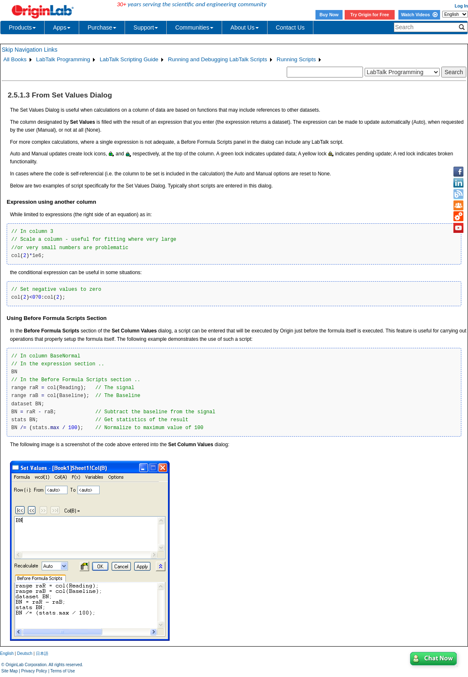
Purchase (102, 27)
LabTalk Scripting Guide (129, 59)
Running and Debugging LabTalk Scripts (217, 59)
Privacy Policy (34, 671)
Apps (61, 27)
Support (145, 27)
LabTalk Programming (63, 59)
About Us (244, 27)
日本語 (42, 653)
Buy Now (329, 14)
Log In (461, 5)
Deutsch (25, 653)
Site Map (9, 671)
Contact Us (290, 27)
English (7, 653)
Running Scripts (296, 59)
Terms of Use (62, 671)
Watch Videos (419, 14)
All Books (15, 59)
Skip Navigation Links (30, 49)
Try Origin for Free (369, 14)
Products (22, 27)
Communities (194, 27)
